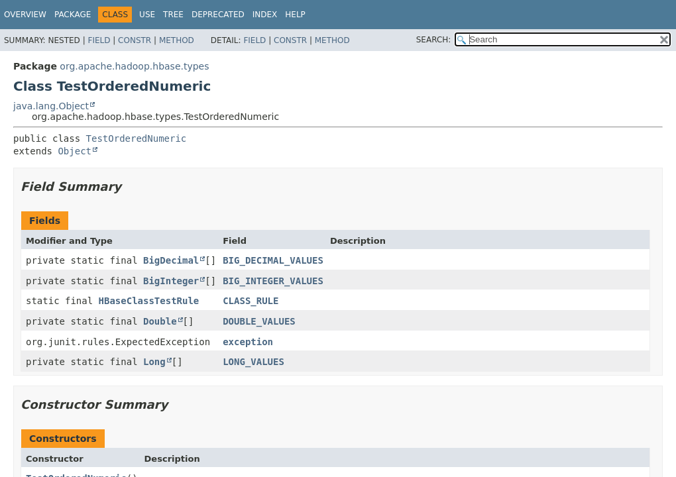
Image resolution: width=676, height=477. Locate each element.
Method (176, 40)
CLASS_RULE (250, 300)
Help (295, 14)
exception (248, 342)
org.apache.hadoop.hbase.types (134, 66)
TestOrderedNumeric (136, 138)
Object (74, 151)
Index (265, 14)
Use (147, 14)
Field (98, 40)
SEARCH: (433, 39)
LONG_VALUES (253, 361)
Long (154, 361)
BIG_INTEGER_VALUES (273, 281)
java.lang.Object (51, 106)
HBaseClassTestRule (149, 300)
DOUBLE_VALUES (259, 321)
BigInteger (171, 281)
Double (160, 321)
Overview (25, 14)
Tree (173, 14)
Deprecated (218, 14)
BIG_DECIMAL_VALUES (273, 260)
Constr (134, 40)
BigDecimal (171, 260)
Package (72, 14)
